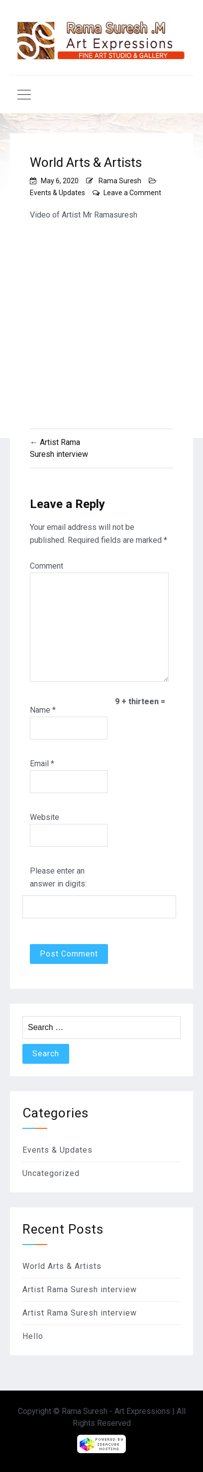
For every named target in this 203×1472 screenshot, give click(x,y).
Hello (32, 1336)
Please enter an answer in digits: (58, 877)
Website (44, 817)
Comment (46, 566)
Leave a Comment (132, 193)
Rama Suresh (120, 181)
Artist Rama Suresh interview (79, 1289)
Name (43, 710)
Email (42, 763)
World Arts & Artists (62, 1266)
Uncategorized (51, 1173)
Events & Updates (57, 193)
